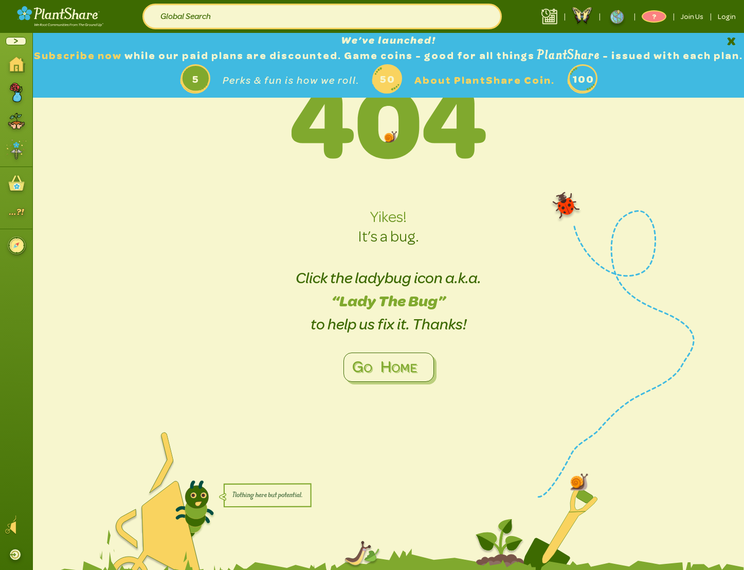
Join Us (692, 16)
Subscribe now (79, 56)
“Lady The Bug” (389, 301)
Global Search (185, 16)
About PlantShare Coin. (484, 80)
